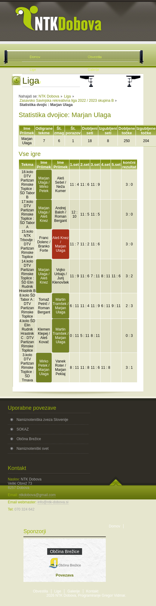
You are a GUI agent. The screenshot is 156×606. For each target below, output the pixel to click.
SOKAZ (23, 429)
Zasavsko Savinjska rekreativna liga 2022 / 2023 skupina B (67, 100)
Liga (67, 96)
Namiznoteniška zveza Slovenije (42, 420)
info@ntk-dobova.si (53, 502)
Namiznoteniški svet (33, 448)
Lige (57, 591)
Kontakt (92, 591)
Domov (114, 526)
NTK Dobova (48, 96)
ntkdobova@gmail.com (37, 495)
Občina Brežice (29, 439)
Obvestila (40, 591)
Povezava (64, 575)
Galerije (73, 591)
